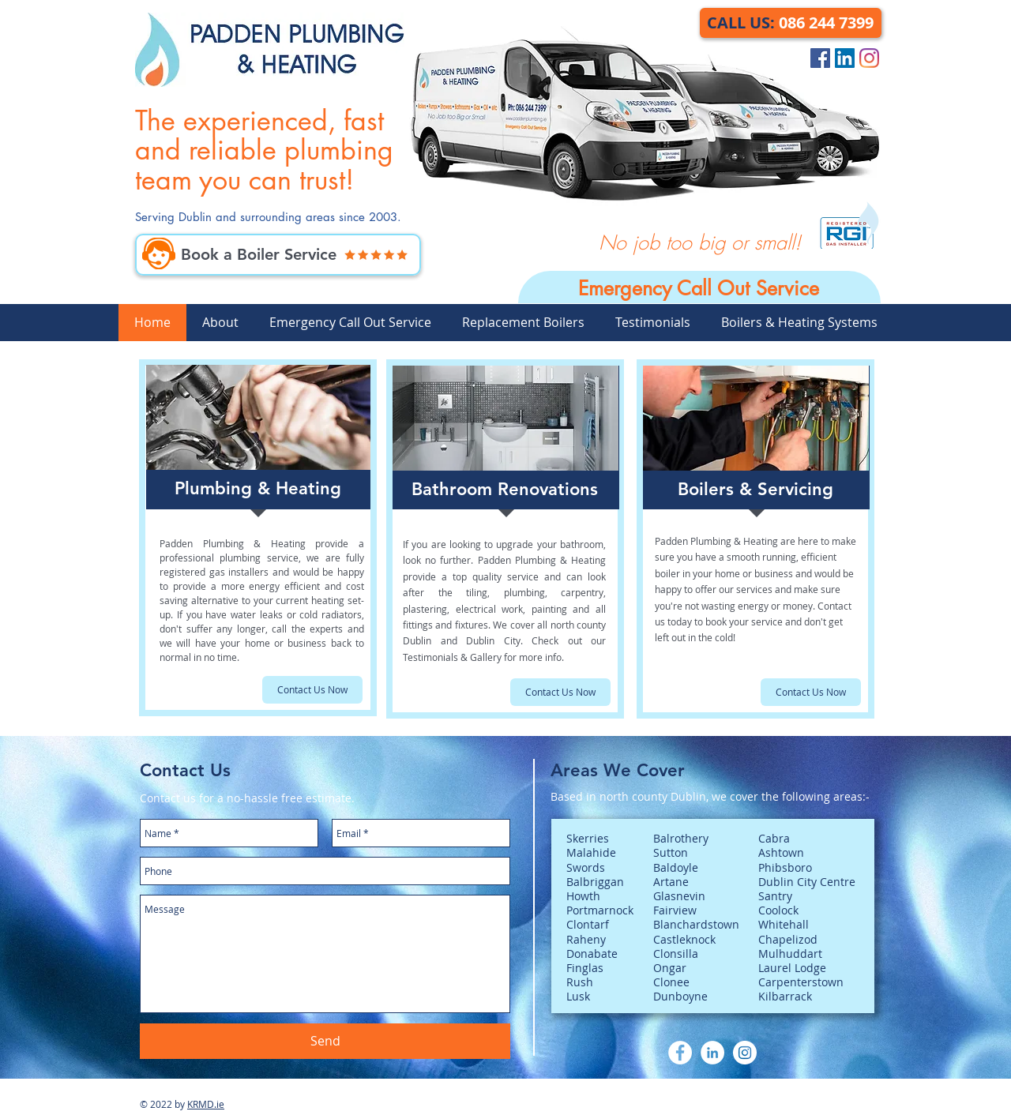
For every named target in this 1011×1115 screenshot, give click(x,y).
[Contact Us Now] (312, 690)
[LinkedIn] (712, 1052)
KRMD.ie (205, 1104)
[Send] (325, 1041)
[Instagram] (869, 58)
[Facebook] (680, 1052)
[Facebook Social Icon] (820, 58)
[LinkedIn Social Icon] (845, 58)
